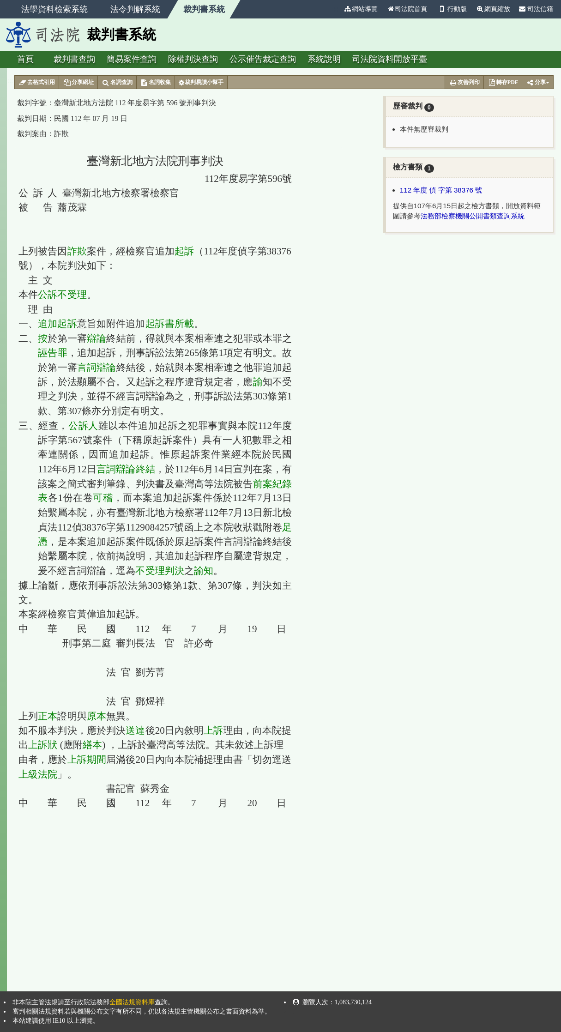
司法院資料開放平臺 (389, 59)
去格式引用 (36, 82)
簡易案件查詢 (132, 59)
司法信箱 (536, 9)
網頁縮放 (493, 9)
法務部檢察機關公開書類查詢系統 (473, 216)
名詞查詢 (117, 82)
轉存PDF (503, 82)
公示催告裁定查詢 (262, 59)
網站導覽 (361, 9)
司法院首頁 (406, 9)
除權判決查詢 (193, 59)
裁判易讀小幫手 (201, 82)
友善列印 (464, 82)
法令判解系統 (135, 9)
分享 (537, 82)
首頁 (25, 59)
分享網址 (78, 82)
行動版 (451, 9)
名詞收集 (155, 82)
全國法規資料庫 (132, 1002)
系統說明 (324, 59)
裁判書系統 (204, 9)
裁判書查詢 (74, 59)
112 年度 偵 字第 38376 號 (441, 190)
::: (335, 9)
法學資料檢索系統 (54, 9)
